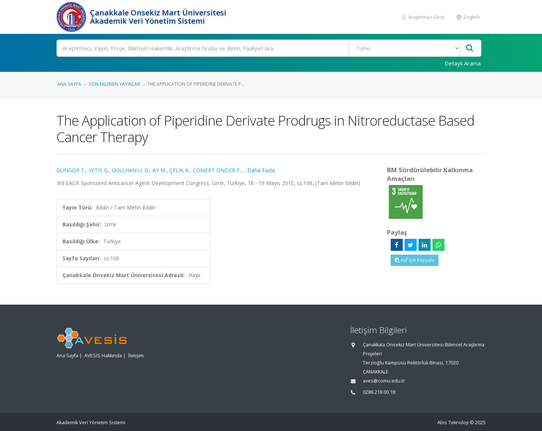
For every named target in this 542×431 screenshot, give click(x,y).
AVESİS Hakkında (103, 355)
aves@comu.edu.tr (384, 381)
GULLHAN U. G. (130, 170)
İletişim (136, 355)
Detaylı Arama (463, 63)
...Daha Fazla (259, 170)
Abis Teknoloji (453, 422)
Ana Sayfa (69, 84)
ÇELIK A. (179, 170)
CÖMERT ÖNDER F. (217, 170)
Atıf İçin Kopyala (414, 260)
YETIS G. (98, 170)
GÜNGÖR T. (70, 170)
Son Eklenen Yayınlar (114, 84)
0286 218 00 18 (379, 392)
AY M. (159, 170)
